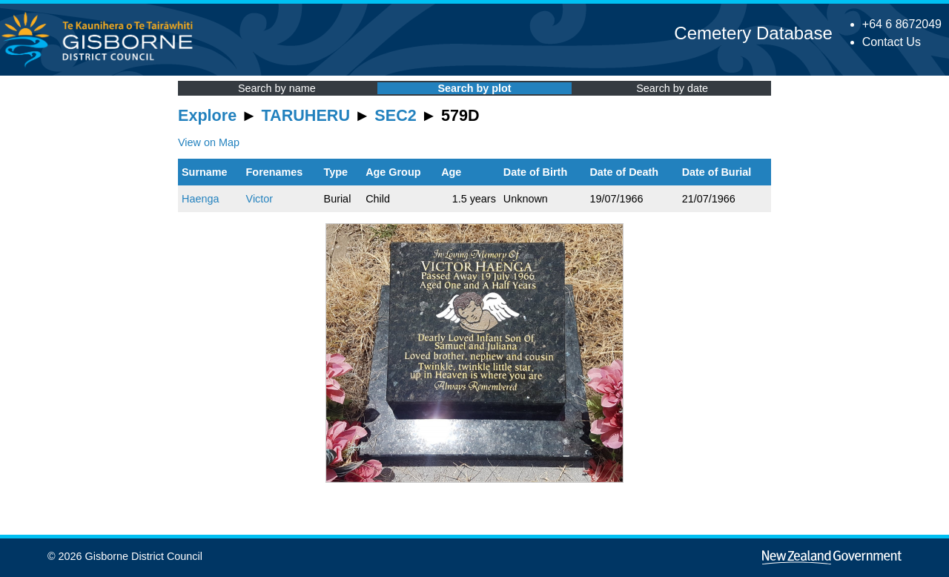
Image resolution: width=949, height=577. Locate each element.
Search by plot (474, 88)
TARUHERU (306, 115)
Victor (260, 199)
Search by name (277, 88)
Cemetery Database (753, 33)
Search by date (672, 88)
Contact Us (891, 42)
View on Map (208, 142)
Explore (207, 115)
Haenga (200, 199)
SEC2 (395, 115)
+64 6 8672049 (902, 24)
